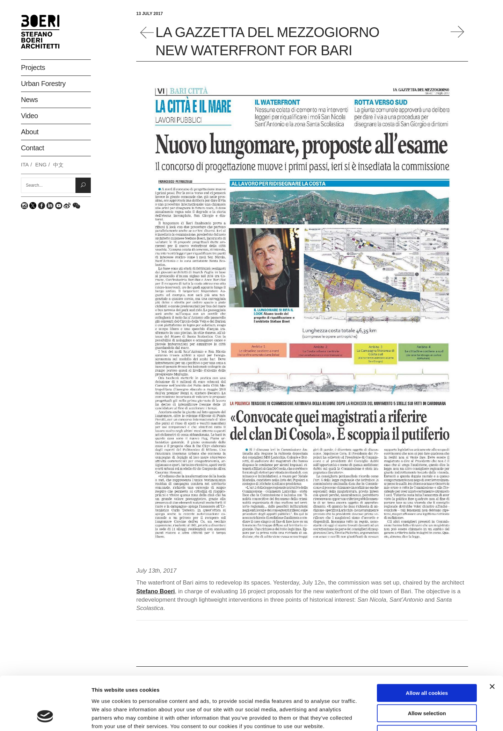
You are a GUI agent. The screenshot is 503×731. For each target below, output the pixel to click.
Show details (366, 717)
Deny (427, 686)
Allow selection (427, 666)
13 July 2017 (149, 13)
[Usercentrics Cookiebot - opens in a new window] (45, 717)
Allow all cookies (427, 645)
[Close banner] (492, 639)
